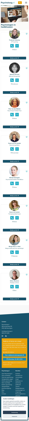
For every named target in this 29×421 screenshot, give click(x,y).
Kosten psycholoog (7, 385)
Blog (3, 390)
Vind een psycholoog (7, 377)
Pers (3, 392)
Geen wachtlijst (6, 383)
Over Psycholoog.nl (7, 373)
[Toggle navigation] (26, 3)
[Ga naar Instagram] (3, 336)
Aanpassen (14, 416)
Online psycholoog (7, 381)
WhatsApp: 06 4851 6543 (14, 359)
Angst (17, 379)
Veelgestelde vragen (7, 379)
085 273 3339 (5, 333)
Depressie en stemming (19, 382)
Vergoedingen (5, 386)
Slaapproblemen (19, 388)
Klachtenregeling (6, 388)
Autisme (17, 373)
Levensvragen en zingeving (20, 391)
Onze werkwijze (6, 375)
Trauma (17, 386)
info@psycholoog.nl (7, 331)
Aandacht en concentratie (18, 376)
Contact (4, 394)
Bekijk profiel (14, 58)
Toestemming (14, 412)
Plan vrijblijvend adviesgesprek (14, 355)
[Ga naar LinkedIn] (7, 336)
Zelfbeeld (18, 385)
